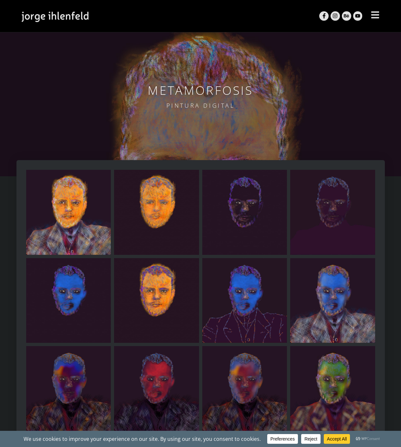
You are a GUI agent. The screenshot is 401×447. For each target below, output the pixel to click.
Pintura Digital (200, 105)
